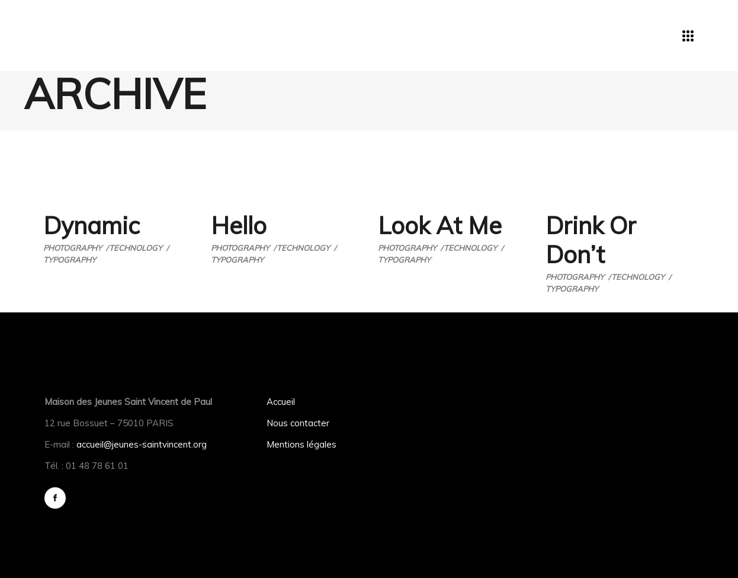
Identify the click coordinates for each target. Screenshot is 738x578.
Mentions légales (301, 444)
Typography (69, 259)
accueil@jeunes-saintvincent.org (141, 444)
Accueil (281, 401)
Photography (72, 248)
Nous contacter (298, 423)
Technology (135, 248)
